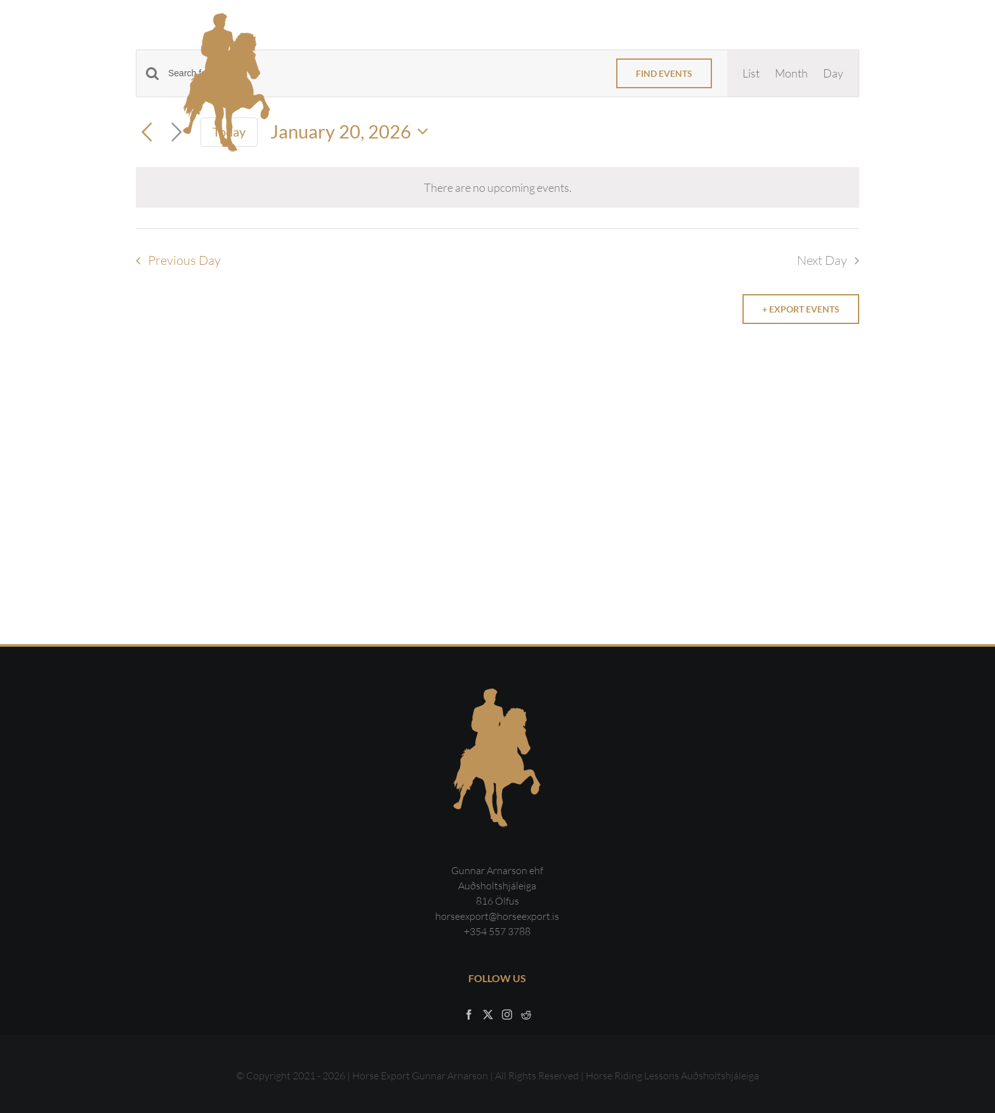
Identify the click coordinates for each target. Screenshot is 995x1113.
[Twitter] (488, 1014)
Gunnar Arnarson (450, 1075)
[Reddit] (526, 1014)
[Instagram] (507, 1014)
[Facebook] (469, 1014)
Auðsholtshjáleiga (720, 1075)
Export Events (803, 309)
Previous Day (184, 260)
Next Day (822, 260)
